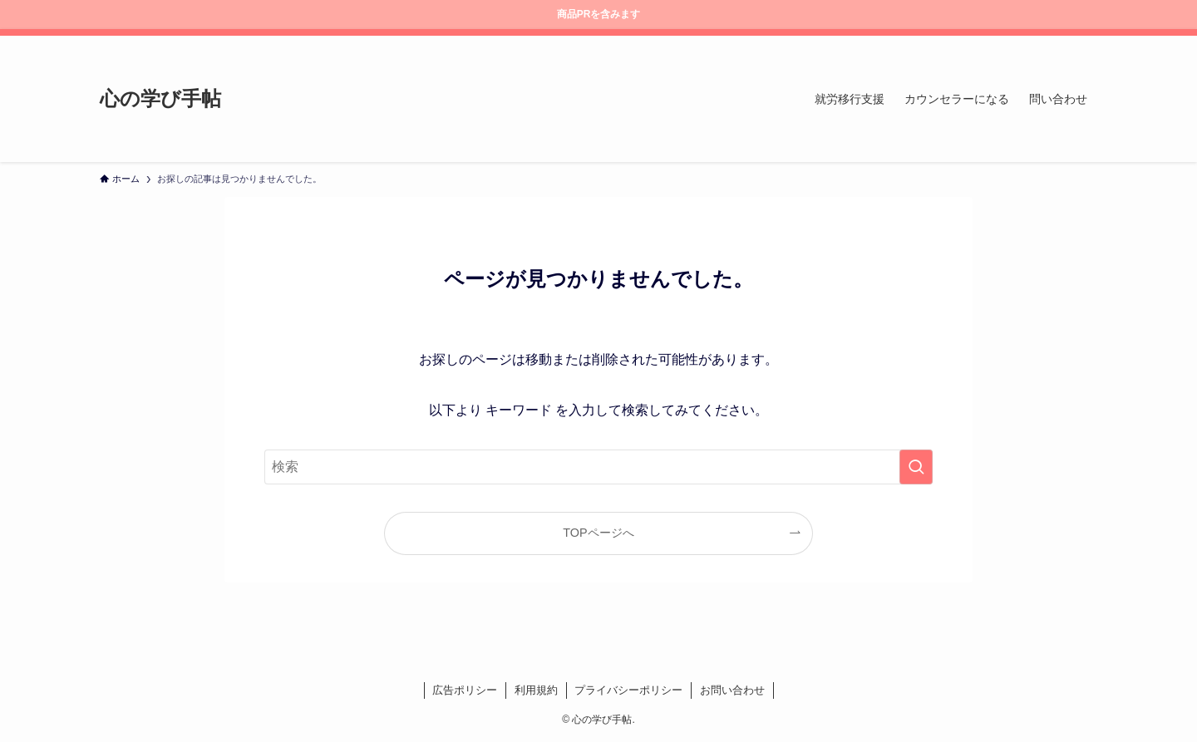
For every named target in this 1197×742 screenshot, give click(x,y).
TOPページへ (598, 532)
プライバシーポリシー (628, 690)
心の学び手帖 (160, 99)
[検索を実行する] (916, 467)
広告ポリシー (464, 690)
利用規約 (536, 690)
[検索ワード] (598, 467)
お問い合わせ (732, 690)
